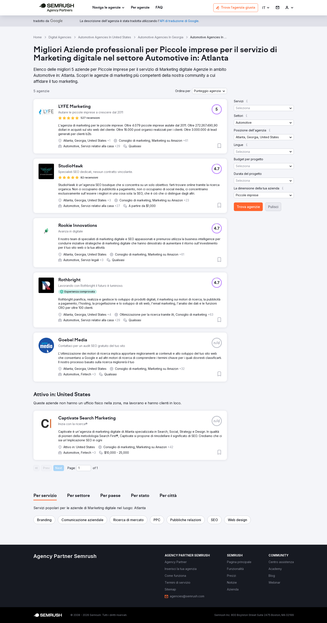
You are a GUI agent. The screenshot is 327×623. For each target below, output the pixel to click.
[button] (266, 8)
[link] (140, 7)
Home (37, 37)
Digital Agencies (60, 37)
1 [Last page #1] (97, 468)
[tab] (45, 496)
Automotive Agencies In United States (104, 37)
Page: (71, 468)
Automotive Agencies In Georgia (160, 37)
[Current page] (84, 468)
